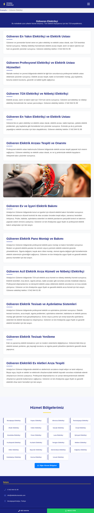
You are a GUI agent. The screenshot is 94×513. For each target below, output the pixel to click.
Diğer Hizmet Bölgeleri (47, 466)
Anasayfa (3, 10)
